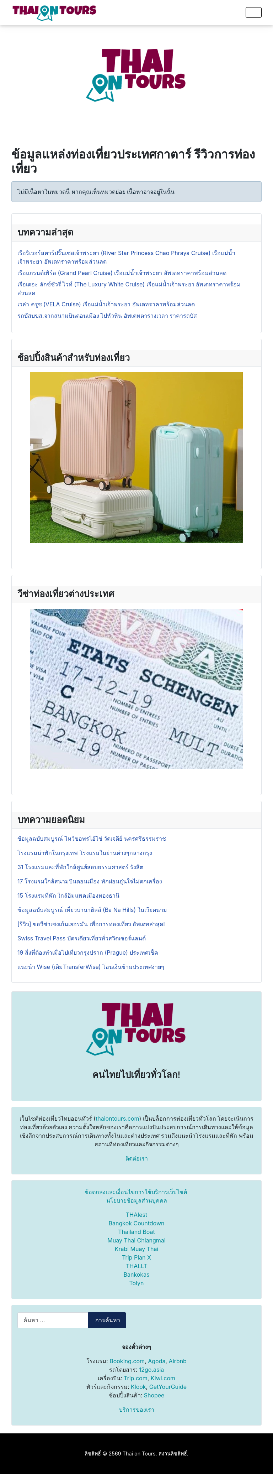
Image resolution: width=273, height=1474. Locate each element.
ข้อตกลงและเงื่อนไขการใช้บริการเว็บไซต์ (136, 1191)
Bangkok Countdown (137, 1223)
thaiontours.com (117, 1118)
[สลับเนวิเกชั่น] (254, 12)
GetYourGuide (168, 1386)
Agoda (156, 1361)
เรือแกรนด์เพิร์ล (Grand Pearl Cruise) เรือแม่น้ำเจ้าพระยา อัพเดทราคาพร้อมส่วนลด (121, 272)
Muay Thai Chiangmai (136, 1240)
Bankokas (136, 1274)
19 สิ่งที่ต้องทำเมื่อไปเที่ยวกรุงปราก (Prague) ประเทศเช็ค (87, 952)
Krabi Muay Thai (137, 1248)
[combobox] (53, 1320)
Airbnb (178, 1361)
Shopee (154, 1395)
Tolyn (136, 1283)
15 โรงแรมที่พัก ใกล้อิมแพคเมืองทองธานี (68, 895)
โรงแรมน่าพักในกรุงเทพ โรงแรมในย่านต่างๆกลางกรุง (84, 852)
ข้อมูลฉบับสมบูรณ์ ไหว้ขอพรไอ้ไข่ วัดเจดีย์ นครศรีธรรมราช (92, 838)
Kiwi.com (163, 1378)
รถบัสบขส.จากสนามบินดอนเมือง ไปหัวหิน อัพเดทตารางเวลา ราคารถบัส (107, 315)
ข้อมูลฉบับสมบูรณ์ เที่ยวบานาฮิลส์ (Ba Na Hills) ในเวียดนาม (92, 909)
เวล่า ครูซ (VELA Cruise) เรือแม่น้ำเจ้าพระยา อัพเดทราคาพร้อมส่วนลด (106, 304)
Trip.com (136, 1378)
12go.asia (151, 1369)
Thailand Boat (136, 1231)
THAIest (137, 1214)
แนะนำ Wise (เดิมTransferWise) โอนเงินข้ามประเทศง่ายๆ (90, 966)
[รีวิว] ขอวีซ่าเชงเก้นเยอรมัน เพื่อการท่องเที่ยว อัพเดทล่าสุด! (91, 924)
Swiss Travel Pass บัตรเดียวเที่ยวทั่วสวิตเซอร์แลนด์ (82, 938)
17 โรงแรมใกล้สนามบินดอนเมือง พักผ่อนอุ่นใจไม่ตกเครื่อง (89, 881)
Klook (138, 1386)
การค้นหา (107, 1320)
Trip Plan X (136, 1257)
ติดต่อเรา (136, 1158)
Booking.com (127, 1361)
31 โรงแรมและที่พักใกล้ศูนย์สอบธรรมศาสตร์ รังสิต (80, 867)
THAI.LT (136, 1266)
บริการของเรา (136, 1409)
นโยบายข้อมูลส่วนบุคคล (136, 1200)
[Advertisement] (136, 75)
